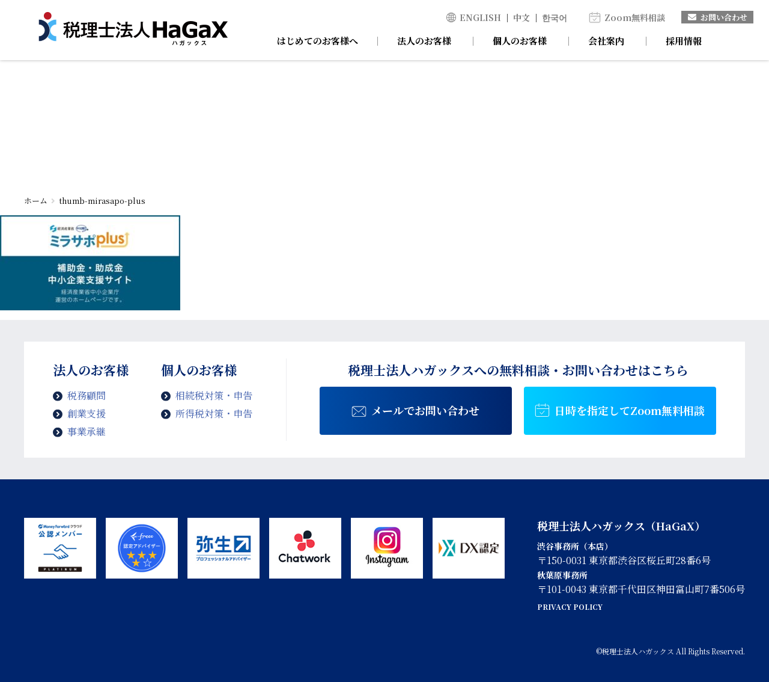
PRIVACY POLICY (570, 606)
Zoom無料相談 (634, 17)
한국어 (554, 17)
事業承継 (86, 431)
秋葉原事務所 (562, 575)
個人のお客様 (520, 40)
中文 (521, 17)
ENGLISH (480, 17)
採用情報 (684, 40)
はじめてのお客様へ (317, 40)
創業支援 (86, 413)
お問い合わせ (717, 17)
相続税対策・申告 (213, 395)
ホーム (35, 200)
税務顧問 (86, 395)
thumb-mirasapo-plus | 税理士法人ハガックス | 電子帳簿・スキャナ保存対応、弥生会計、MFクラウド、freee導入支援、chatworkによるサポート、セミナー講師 (133, 30)
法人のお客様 (424, 40)
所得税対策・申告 (213, 413)
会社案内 (606, 40)
